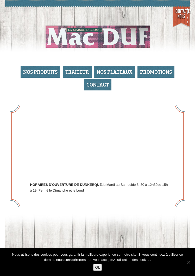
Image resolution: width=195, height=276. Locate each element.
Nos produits (40, 71)
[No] (188, 262)
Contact (97, 84)
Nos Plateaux (114, 71)
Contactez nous (182, 14)
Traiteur (77, 71)
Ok (97, 267)
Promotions (156, 71)
